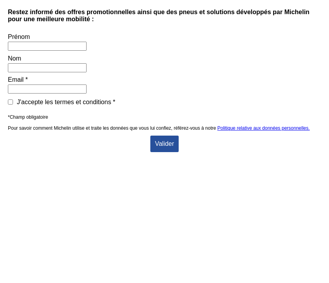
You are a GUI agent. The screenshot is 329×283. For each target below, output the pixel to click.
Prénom (19, 36)
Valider (164, 143)
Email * (18, 79)
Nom (14, 58)
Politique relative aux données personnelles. (263, 128)
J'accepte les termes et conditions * (61, 102)
